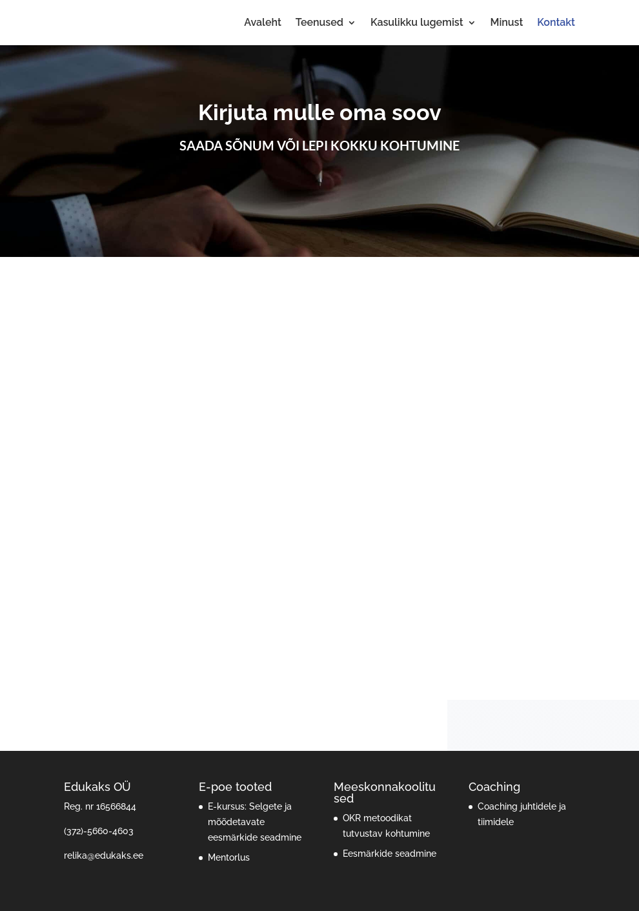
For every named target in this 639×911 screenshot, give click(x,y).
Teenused (319, 23)
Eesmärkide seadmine (389, 853)
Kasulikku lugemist (416, 23)
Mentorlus (229, 857)
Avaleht (262, 23)
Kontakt (556, 23)
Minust (507, 23)
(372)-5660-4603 (99, 831)
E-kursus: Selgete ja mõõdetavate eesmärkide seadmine (254, 822)
